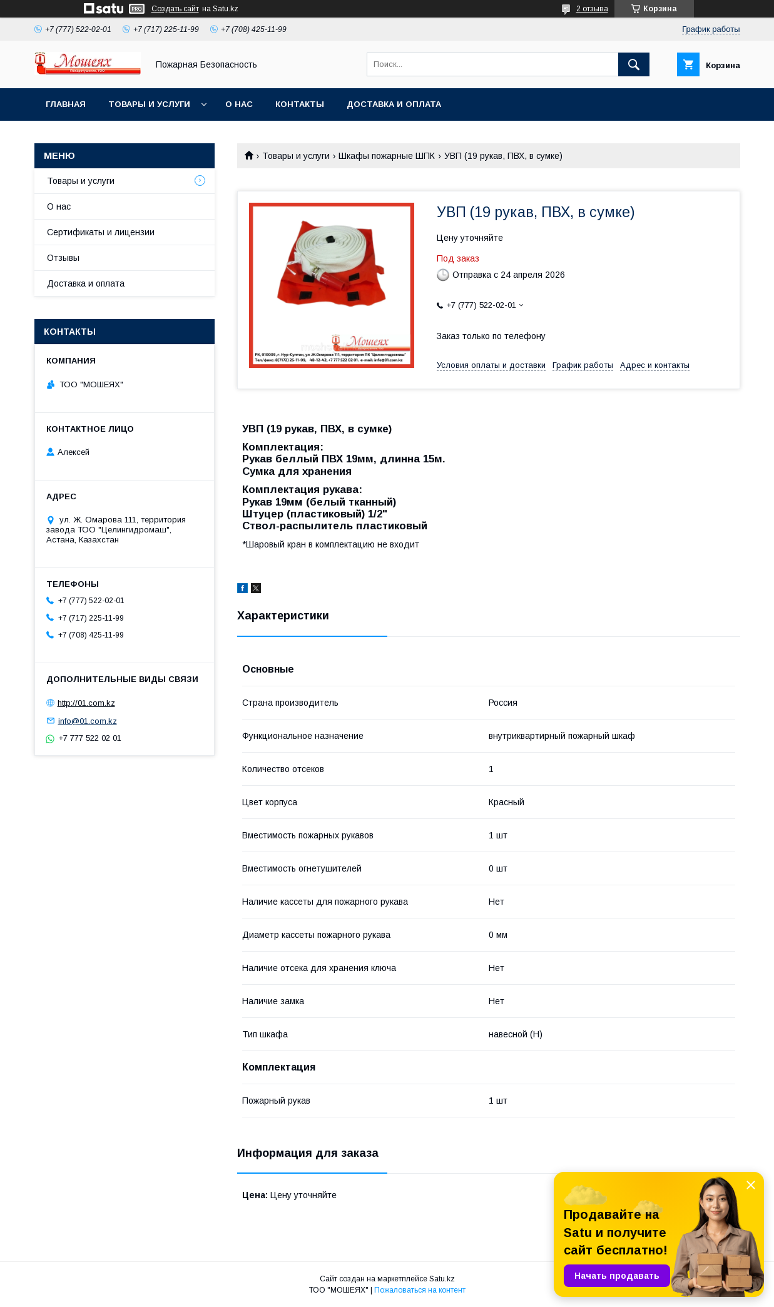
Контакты (299, 104)
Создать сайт (175, 8)
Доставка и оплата (394, 104)
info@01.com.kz (87, 720)
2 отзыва (592, 8)
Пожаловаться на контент (420, 1290)
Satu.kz (442, 1278)
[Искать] (633, 64)
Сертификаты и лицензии (101, 232)
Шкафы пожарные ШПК (387, 156)
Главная (66, 104)
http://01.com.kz (86, 703)
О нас (239, 104)
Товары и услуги (149, 104)
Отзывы (63, 258)
